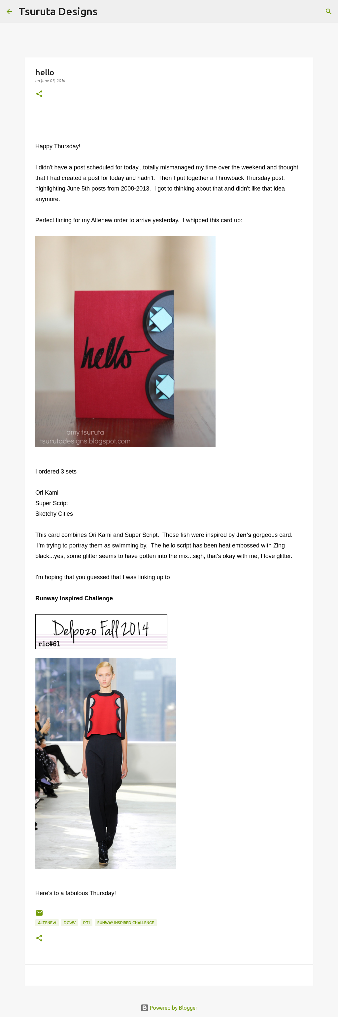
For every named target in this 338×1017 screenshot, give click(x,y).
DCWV (70, 923)
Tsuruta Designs (57, 11)
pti (86, 923)
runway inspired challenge (125, 923)
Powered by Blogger (169, 1008)
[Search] (107, 11)
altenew (47, 923)
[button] (39, 94)
